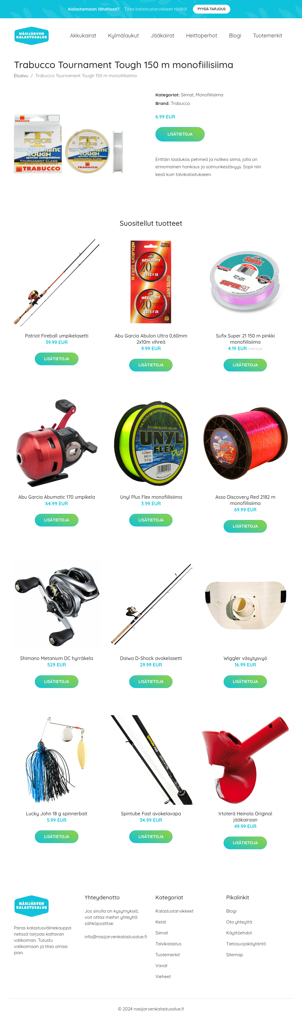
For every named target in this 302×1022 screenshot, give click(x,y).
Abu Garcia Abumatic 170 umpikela (56, 500)
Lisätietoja (180, 137)
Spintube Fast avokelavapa (151, 816)
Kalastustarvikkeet (174, 914)
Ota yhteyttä (239, 925)
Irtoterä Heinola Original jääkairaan (245, 820)
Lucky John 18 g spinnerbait (56, 816)
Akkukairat (83, 37)
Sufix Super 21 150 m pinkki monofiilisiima (245, 342)
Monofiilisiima (209, 98)
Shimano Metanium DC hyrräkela (56, 661)
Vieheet (163, 979)
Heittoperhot (201, 37)
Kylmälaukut (123, 37)
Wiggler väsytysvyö (245, 661)
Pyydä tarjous (212, 9)
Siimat (187, 98)
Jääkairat (162, 37)
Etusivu (21, 78)
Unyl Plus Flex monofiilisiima (151, 500)
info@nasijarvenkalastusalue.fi (116, 939)
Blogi (235, 37)
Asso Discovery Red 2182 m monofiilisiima (245, 503)
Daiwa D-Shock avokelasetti (151, 661)
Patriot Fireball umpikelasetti (56, 339)
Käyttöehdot (239, 936)
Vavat (161, 968)
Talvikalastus (168, 946)
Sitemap (234, 957)
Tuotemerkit (267, 37)
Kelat (160, 925)
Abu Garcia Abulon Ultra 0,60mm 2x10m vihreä (151, 342)
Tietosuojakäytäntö (246, 946)
